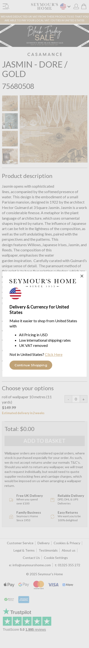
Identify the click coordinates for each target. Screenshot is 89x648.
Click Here (53, 354)
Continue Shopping (30, 365)
